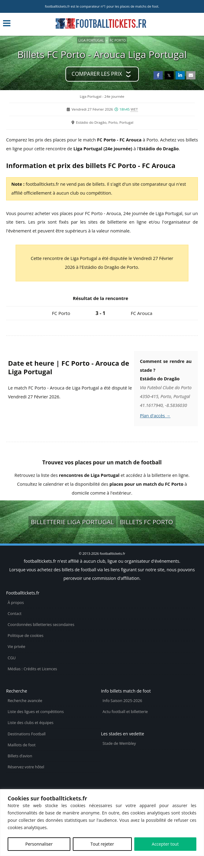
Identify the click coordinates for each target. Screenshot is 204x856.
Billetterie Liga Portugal (72, 522)
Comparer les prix (97, 73)
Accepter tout (165, 844)
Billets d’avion (20, 756)
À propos (16, 602)
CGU (12, 657)
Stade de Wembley (119, 743)
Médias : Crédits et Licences (32, 668)
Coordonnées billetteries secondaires (41, 624)
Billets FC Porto (146, 522)
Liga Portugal (91, 40)
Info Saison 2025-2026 (122, 700)
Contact (14, 613)
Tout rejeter (102, 844)
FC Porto (118, 40)
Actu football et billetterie (125, 711)
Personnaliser (39, 844)
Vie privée (16, 646)
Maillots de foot (21, 745)
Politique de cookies (25, 635)
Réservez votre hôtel (26, 767)
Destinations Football (27, 734)
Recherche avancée (25, 700)
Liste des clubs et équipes (31, 722)
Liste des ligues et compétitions (36, 711)
